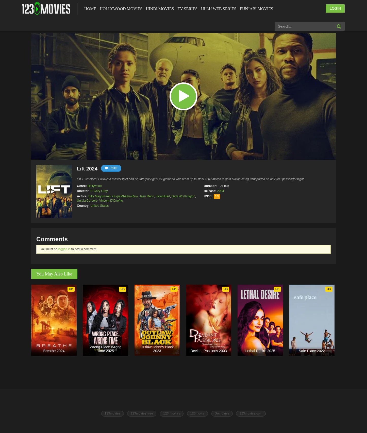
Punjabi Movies (256, 9)
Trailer (111, 168)
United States (99, 205)
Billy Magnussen (99, 196)
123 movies (171, 413)
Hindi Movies (160, 9)
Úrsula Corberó (87, 200)
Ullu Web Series (218, 9)
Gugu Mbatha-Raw (125, 196)
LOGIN (335, 8)
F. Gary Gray (99, 191)
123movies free (141, 413)
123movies (113, 413)
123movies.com (250, 413)
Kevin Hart (163, 196)
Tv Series (187, 9)
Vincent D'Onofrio (111, 200)
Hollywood (95, 186)
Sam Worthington (183, 196)
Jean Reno (146, 196)
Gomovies (222, 413)
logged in (64, 249)
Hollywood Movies (121, 9)
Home (90, 9)
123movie (197, 413)
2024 (220, 191)
